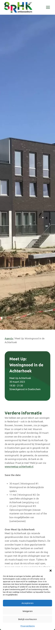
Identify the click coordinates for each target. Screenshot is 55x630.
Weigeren (28, 611)
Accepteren (27, 603)
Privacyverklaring (28, 626)
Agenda (9, 338)
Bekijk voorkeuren (27, 619)
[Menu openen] (47, 7)
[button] (50, 570)
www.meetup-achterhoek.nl (19, 466)
